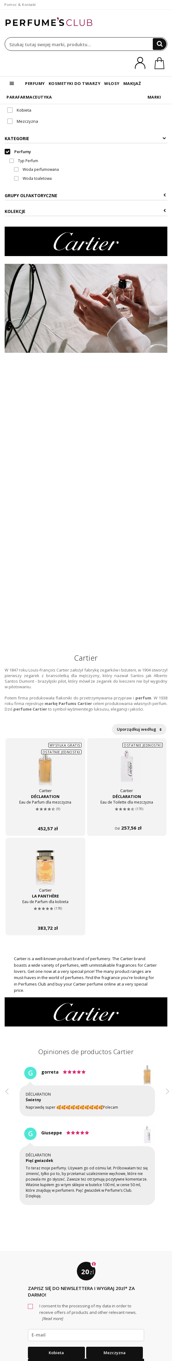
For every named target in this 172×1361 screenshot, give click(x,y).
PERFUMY (35, 83)
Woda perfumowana (36, 169)
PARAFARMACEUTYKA (29, 97)
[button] (7, 1141)
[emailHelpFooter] (86, 1335)
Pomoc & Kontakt (20, 4)
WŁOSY (112, 83)
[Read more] (52, 1318)
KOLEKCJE (85, 211)
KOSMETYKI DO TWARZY (75, 83)
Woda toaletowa (33, 178)
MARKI (154, 97)
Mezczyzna (22, 121)
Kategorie (85, 138)
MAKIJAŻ (132, 83)
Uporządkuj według (139, 729)
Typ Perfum (23, 160)
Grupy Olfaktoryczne (85, 195)
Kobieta (19, 110)
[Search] (159, 44)
